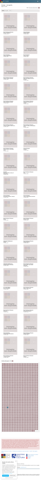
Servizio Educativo (30, 455)
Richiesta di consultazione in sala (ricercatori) (20, 451)
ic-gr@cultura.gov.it (23, 467)
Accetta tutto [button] (5, 475)
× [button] (15, 461)
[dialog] (9, 469)
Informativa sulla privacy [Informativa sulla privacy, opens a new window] (8, 473)
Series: (3, 10)
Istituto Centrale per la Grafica (6, 451)
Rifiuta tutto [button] (12, 475)
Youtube (28, 458)
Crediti (31, 451)
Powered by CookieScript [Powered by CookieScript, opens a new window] (9, 477)
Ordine (27, 7)
